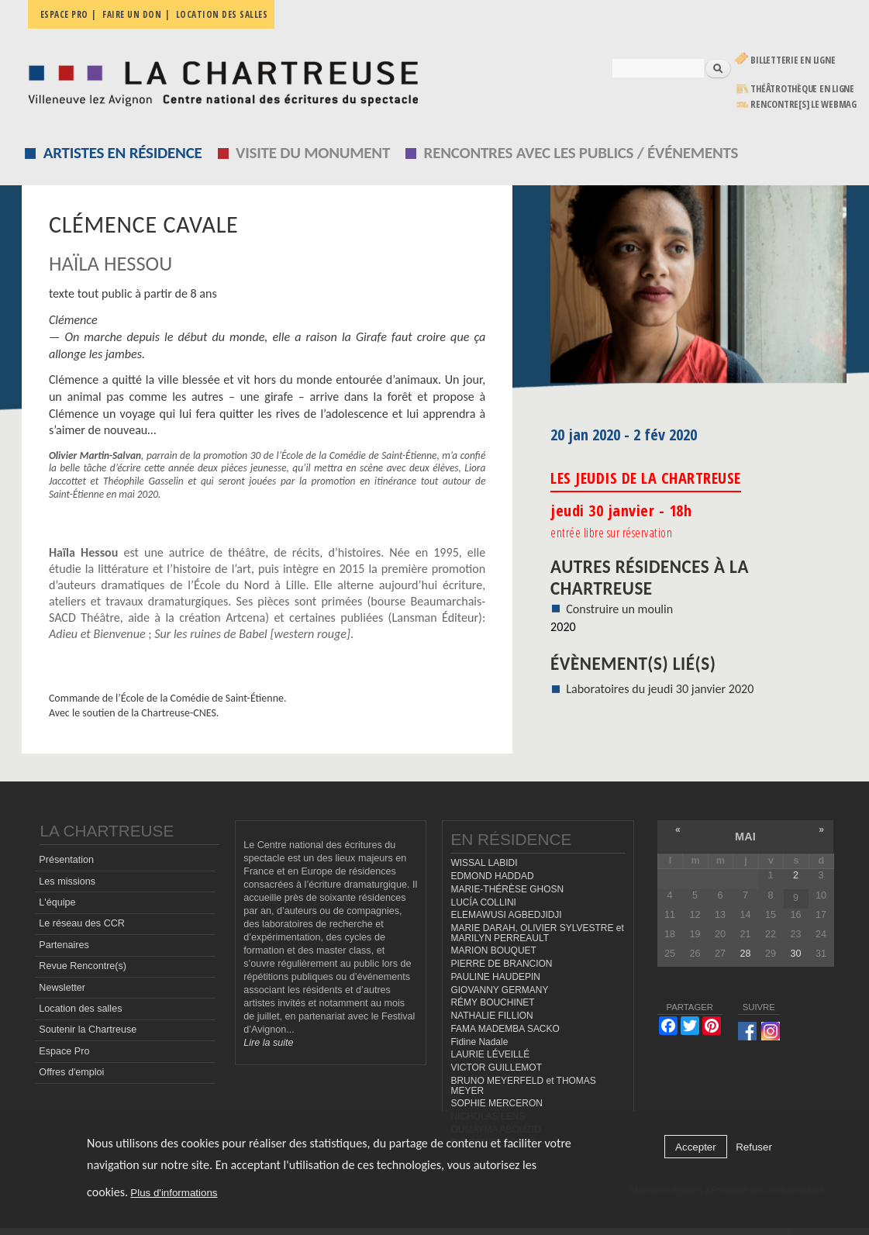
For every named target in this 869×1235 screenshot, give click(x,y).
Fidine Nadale (479, 1042)
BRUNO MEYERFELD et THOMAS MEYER (522, 1085)
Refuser (754, 1147)
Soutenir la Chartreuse (87, 1029)
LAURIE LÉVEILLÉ (489, 1054)
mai (745, 836)
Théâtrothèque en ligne (802, 88)
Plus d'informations (173, 1193)
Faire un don (131, 14)
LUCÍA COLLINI (483, 902)
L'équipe (57, 902)
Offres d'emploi (71, 1072)
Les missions (67, 881)
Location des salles (222, 14)
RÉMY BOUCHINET (492, 1002)
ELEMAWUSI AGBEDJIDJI (505, 914)
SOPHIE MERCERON (496, 1103)
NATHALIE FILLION (491, 1015)
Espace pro (64, 14)
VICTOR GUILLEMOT (496, 1067)
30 (795, 953)
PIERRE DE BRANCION (501, 963)
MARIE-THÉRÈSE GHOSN (507, 889)
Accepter (695, 1147)
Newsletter (62, 987)
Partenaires (63, 945)
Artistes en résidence (122, 153)
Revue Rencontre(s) (82, 966)
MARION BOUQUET (493, 950)
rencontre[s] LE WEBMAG (803, 104)
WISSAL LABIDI (483, 862)
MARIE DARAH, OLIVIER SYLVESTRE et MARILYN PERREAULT (536, 933)
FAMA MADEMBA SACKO (504, 1028)
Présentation (66, 859)
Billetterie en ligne (792, 60)
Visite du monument (313, 153)
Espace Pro (64, 1051)
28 (745, 953)
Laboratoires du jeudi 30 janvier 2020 (659, 688)
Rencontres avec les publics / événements (581, 153)
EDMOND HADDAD (491, 876)
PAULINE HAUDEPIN (495, 976)
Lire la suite (268, 1042)
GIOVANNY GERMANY (499, 990)
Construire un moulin (619, 609)
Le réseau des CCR (82, 923)
